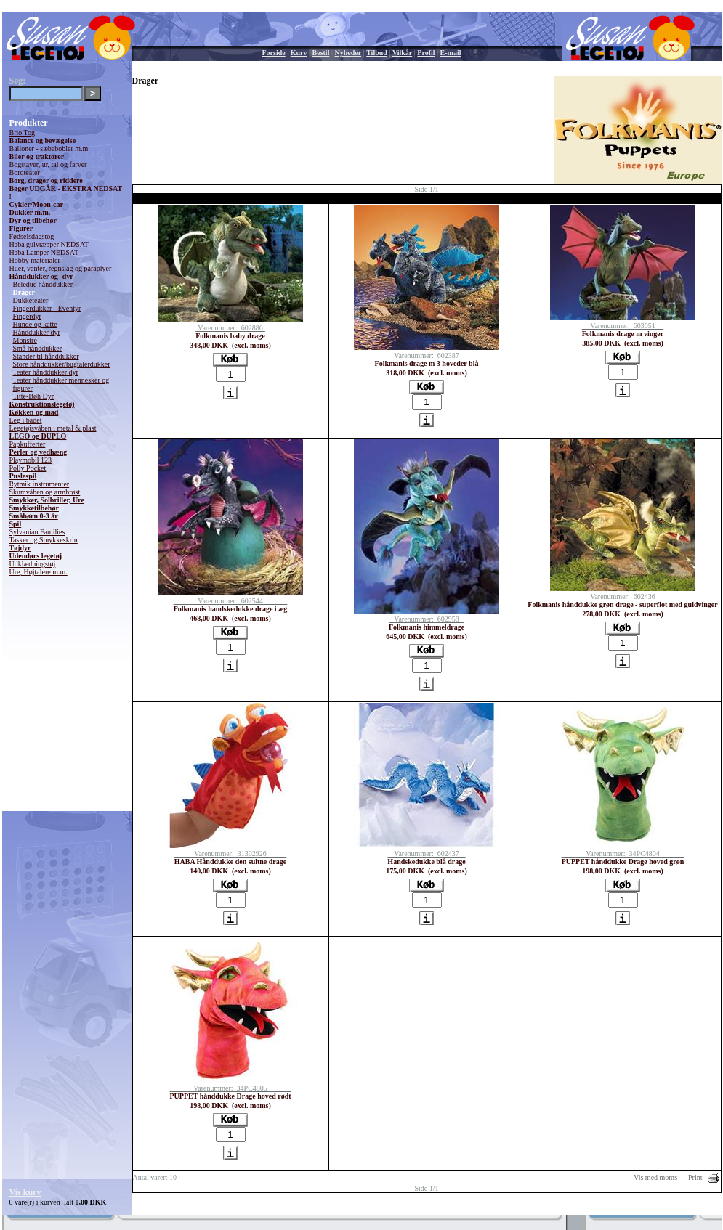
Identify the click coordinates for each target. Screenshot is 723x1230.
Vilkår (402, 53)
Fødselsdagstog (31, 236)
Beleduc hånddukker (43, 284)
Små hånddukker (37, 348)
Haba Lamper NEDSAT (44, 252)
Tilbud (376, 53)
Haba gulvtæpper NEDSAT (49, 244)
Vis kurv (25, 1192)
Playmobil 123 (30, 460)
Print (695, 1177)
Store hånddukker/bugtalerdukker (61, 364)
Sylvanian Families (37, 532)
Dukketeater (31, 300)
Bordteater (24, 172)
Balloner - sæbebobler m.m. (49, 148)
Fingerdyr (27, 316)
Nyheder (347, 53)
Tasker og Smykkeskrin (43, 540)
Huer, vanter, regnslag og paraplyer (60, 268)
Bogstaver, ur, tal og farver (48, 164)
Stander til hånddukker (46, 356)
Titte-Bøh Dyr (33, 396)
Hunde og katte (35, 324)
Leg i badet (25, 420)
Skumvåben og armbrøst (45, 492)
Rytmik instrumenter (39, 484)
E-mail (450, 53)
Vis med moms (655, 1177)
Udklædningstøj (32, 564)
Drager (24, 292)
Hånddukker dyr (36, 332)
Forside (274, 53)
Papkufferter (27, 444)
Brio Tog (22, 133)
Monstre (25, 340)
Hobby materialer (34, 260)
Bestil (321, 53)
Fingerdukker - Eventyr (47, 308)
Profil (426, 53)
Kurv (299, 53)
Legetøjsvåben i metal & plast (53, 428)
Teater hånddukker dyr (45, 372)
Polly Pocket (28, 468)
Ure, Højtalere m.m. (38, 572)
